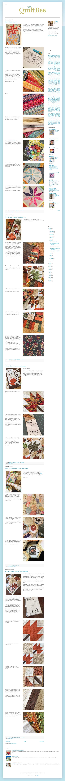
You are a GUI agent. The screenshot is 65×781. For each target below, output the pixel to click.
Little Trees (50, 96)
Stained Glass (54, 116)
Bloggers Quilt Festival (51, 61)
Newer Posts (8, 741)
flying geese (50, 80)
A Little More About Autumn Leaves (15, 366)
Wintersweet (55, 123)
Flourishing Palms (52, 129)
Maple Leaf (50, 97)
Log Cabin (54, 96)
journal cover (54, 92)
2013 (50, 278)
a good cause (10, 360)
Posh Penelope (38, 26)
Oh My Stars (50, 102)
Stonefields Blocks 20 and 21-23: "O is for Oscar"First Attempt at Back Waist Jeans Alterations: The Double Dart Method (54, 183)
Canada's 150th (53, 63)
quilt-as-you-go (52, 110)
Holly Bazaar (15, 360)
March (51, 256)
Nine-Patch (52, 101)
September (52, 235)
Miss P (56, 99)
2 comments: (23, 737)
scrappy (52, 113)
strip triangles (58, 117)
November (52, 232)
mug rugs (51, 100)
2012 (50, 280)
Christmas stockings (51, 66)
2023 (50, 263)
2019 (50, 269)
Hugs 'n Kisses (51, 90)
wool (50, 124)
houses (52, 89)
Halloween (52, 84)
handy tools (53, 85)
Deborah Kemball (54, 74)
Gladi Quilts (51, 165)
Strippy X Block (50, 118)
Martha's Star (50, 98)
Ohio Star (54, 102)
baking (49, 58)
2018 (50, 271)
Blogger (37, 775)
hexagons (14, 566)
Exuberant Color (52, 147)
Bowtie (52, 62)
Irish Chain (54, 91)
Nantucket (55, 100)
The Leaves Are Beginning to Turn (18, 750)
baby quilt (57, 57)
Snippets (56, 114)
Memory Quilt (50, 99)
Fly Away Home (57, 79)
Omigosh (51, 103)
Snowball (52, 115)
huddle (58, 89)
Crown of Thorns (53, 73)
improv (58, 90)
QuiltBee (6, 4)
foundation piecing (57, 80)
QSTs (59, 108)
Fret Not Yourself (52, 193)
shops (53, 114)
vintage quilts (50, 123)
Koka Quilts (51, 156)
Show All (58, 210)
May (51, 253)
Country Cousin (56, 69)
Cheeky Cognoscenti (53, 180)
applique (52, 57)
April (51, 255)
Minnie (53, 99)
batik (59, 58)
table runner (55, 120)
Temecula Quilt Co (52, 202)
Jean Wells (58, 91)
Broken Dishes (57, 62)
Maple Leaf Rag (56, 97)
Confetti (51, 68)
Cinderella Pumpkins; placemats (53, 67)
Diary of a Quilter (52, 188)
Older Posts (42, 741)
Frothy (54, 81)
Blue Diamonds (57, 61)
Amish (49, 56)
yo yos (52, 124)
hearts (49, 87)
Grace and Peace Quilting (54, 172)
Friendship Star (50, 81)
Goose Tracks (50, 83)
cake (49, 63)
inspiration (50, 91)
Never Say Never (15, 756)
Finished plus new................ (57, 149)
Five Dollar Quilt (50, 79)
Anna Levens (10, 566)
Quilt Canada (55, 109)
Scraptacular (58, 113)
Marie (56, 21)
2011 (50, 281)
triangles (51, 122)
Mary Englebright (57, 98)
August (51, 237)
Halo (56, 84)
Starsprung (49, 117)
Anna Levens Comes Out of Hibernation (16, 468)
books (49, 62)
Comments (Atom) (13, 743)
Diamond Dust (53, 75)
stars (59, 116)
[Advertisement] (54, 304)
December (52, 231)
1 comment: (22, 210)
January (51, 259)
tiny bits (56, 121)
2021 (50, 266)
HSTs (55, 89)
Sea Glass (50, 114)
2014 (50, 277)
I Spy (56, 90)
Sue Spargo (55, 118)
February (51, 258)
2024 (50, 261)
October (51, 234)
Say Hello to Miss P (11, 22)
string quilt (53, 117)
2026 (50, 228)
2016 (50, 274)
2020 (50, 268)
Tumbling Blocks (55, 122)
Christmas (57, 64)
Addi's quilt (58, 55)
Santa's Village (55, 111)
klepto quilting (12, 139)
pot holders (57, 107)
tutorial (59, 122)
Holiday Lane (50, 88)
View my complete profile (52, 35)
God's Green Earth (56, 82)
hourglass (49, 89)
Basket (56, 58)
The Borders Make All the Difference (15, 217)
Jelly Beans (50, 92)
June (51, 240)
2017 (50, 272)
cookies (55, 68)
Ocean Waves (57, 101)
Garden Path (50, 82)
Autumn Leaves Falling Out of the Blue (16, 571)
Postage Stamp (51, 107)
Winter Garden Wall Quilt (57, 195)
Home (25, 741)
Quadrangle (50, 109)
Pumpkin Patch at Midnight (53, 108)
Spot (55, 115)
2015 (50, 275)
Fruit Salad (58, 81)
